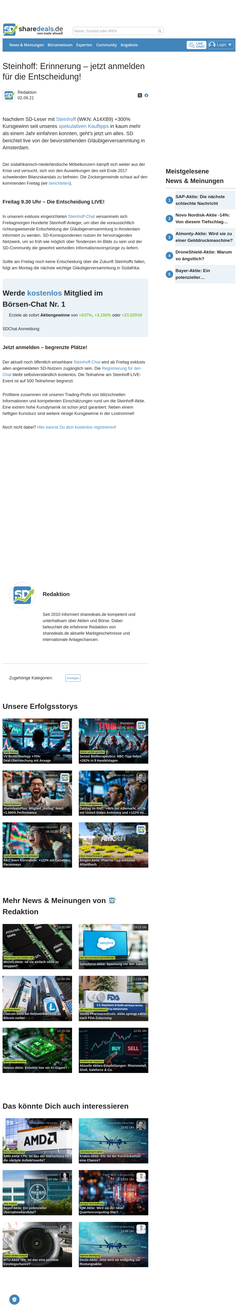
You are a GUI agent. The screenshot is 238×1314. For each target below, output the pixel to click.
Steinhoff (66, 119)
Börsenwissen (60, 44)
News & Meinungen (26, 44)
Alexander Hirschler (121, 775)
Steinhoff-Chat (81, 216)
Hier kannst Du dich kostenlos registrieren (76, 427)
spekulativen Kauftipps (84, 126)
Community (106, 44)
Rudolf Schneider (46, 1175)
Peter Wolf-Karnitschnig (118, 1175)
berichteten (59, 183)
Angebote (129, 44)
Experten (84, 44)
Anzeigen (73, 678)
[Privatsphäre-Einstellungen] (14, 1299)
